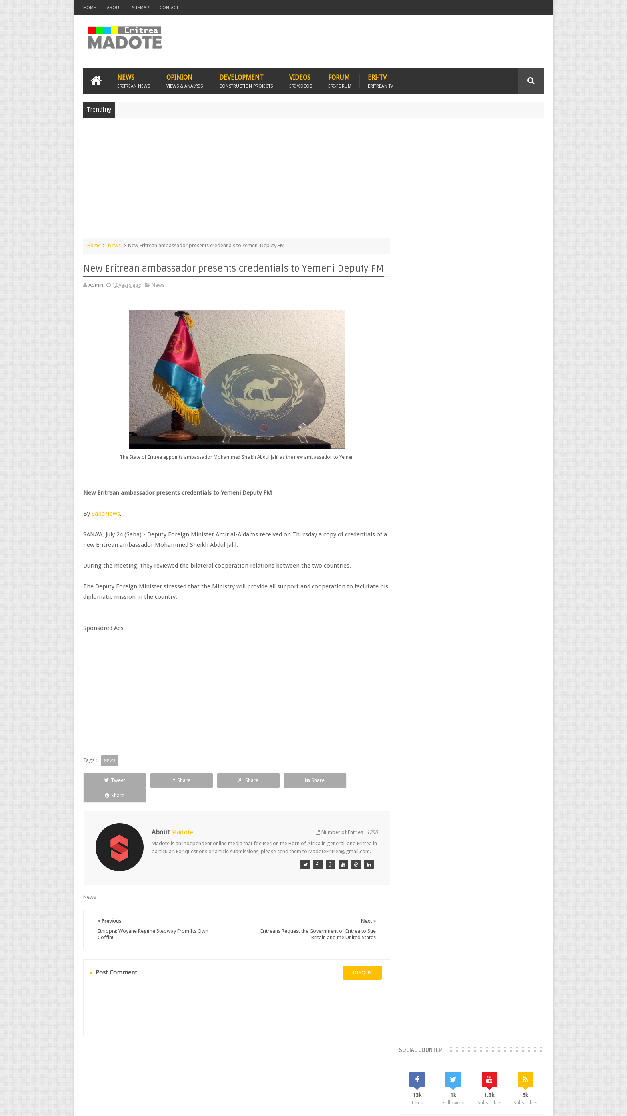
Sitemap (140, 7)
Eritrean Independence (481, 652)
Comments (474, 584)
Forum (339, 81)
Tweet (112, 780)
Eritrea (480, 638)
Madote (144, 1103)
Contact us (523, 1063)
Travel (201, 1063)
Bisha (439, 638)
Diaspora (166, 1063)
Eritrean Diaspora (428, 652)
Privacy (509, 1103)
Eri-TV (380, 81)
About (114, 7)
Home (89, 7)
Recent (428, 584)
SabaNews (106, 513)
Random (520, 584)
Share (173, 780)
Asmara (417, 638)
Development (246, 81)
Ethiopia (524, 652)
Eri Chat (338, 1063)
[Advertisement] (313, 182)
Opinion (184, 81)
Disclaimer (532, 1103)
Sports (497, 665)
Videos (300, 81)
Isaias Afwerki (446, 665)
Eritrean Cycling (512, 638)
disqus (359, 965)
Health (415, 665)
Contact (169, 7)
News (133, 81)
